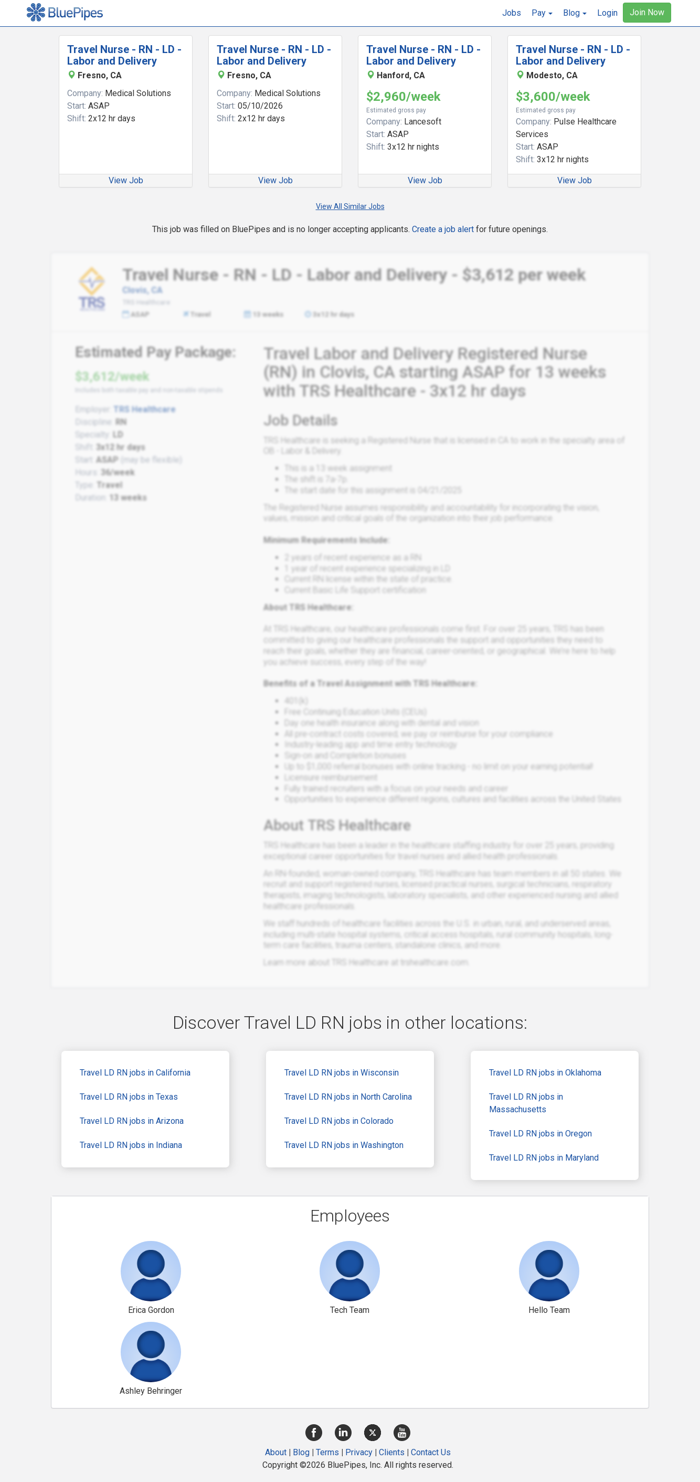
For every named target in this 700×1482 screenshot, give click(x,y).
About (276, 1452)
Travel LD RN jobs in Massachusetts (526, 1103)
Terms (327, 1452)
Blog (301, 1452)
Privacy (359, 1452)
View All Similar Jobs (350, 206)
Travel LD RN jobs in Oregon (540, 1134)
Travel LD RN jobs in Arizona (132, 1121)
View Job (126, 180)
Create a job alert (443, 229)
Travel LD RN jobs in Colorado (339, 1121)
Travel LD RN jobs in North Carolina (348, 1097)
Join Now (647, 12)
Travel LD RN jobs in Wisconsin (341, 1073)
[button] (542, 13)
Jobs (511, 13)
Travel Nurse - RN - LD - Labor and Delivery (124, 55)
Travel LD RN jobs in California (135, 1073)
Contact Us (431, 1452)
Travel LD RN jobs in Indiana (131, 1145)
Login (607, 13)
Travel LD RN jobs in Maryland (544, 1158)
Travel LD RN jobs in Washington (344, 1145)
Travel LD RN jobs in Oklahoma (545, 1073)
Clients (392, 1452)
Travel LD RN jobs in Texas (129, 1097)
